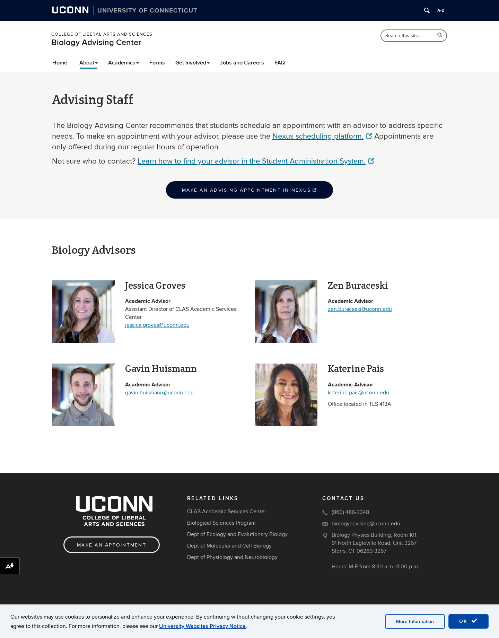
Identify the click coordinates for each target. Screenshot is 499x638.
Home (59, 62)
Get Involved (192, 62)
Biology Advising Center (96, 42)
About (88, 62)
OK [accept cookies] (468, 621)
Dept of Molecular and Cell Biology (229, 545)
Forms (157, 62)
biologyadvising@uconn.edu (366, 523)
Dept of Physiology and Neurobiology (232, 557)
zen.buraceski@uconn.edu (360, 309)
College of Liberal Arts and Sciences (101, 34)
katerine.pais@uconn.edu (358, 392)
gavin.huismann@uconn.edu (159, 392)
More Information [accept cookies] (415, 621)
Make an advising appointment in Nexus (249, 190)
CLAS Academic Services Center (226, 511)
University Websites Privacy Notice (202, 626)
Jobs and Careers (242, 62)
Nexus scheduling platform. (322, 136)
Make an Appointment (111, 545)
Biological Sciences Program (221, 522)
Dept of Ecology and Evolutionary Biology (237, 534)
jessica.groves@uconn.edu (157, 325)
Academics (123, 62)
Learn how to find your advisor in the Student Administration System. (256, 161)
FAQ (279, 62)
